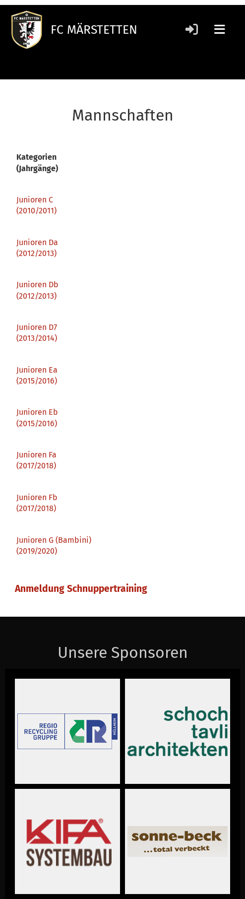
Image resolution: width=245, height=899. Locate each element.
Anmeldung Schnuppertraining (82, 588)
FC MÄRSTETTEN (94, 29)
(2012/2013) (36, 253)
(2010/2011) (36, 210)
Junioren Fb (37, 497)
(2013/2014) (36, 338)
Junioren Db (37, 284)
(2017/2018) (36, 508)
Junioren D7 (36, 327)
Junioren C (34, 199)
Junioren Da (37, 242)
